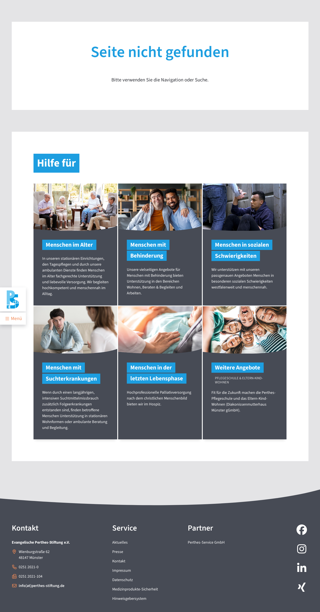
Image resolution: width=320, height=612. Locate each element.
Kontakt (118, 561)
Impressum (121, 570)
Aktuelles (120, 542)
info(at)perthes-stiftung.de (41, 585)
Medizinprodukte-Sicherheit (135, 589)
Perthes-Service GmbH (206, 542)
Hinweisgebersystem (129, 598)
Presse (117, 552)
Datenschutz (122, 580)
